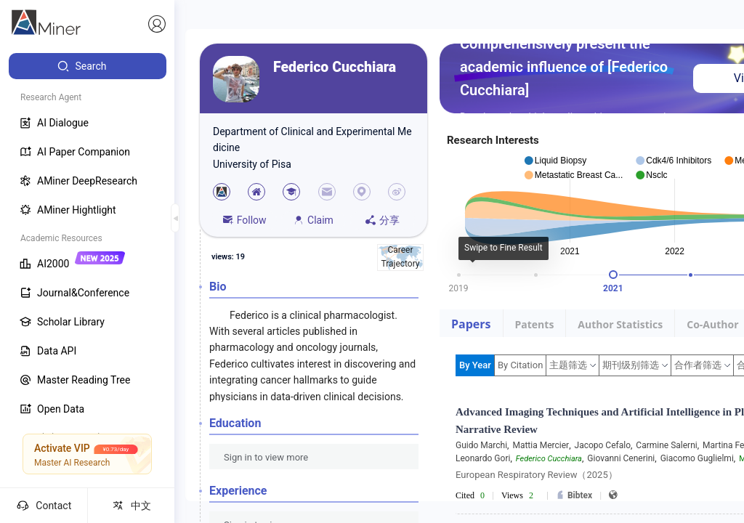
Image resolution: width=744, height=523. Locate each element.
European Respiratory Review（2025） (537, 474)
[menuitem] (87, 66)
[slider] (613, 274)
